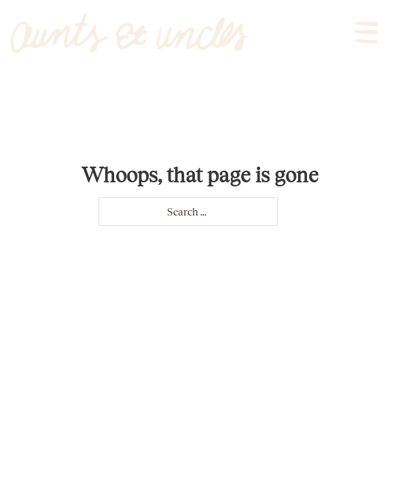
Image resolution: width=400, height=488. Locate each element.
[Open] (366, 32)
